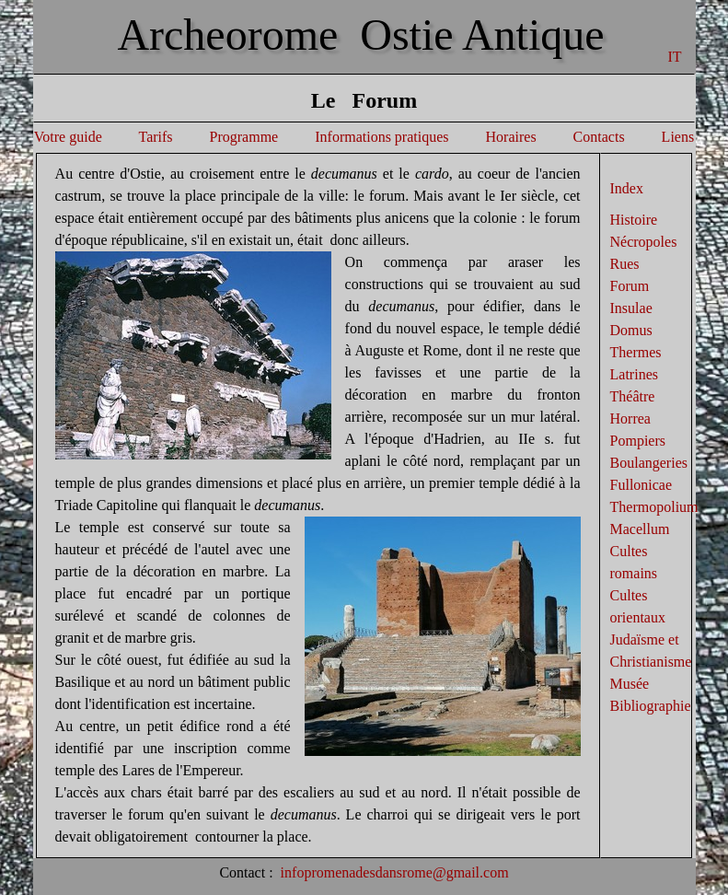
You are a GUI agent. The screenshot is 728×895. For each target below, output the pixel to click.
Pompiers (637, 440)
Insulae (631, 308)
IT (675, 56)
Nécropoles (643, 242)
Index (626, 188)
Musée (630, 684)
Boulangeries (649, 463)
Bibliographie (650, 706)
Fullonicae (641, 485)
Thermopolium (654, 507)
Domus (631, 330)
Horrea (630, 418)
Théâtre (632, 396)
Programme (244, 137)
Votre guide (68, 137)
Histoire (634, 219)
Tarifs (155, 137)
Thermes (636, 352)
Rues (625, 264)
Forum (630, 286)
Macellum (640, 529)
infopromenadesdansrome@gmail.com (395, 872)
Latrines (634, 374)
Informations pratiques (381, 137)
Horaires (511, 137)
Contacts (597, 137)
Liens (678, 137)
